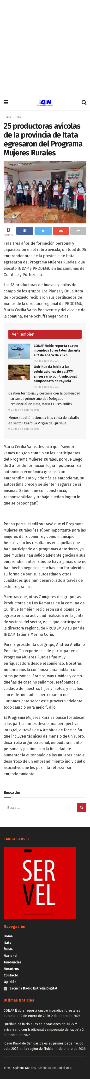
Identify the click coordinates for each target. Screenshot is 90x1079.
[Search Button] (81, 807)
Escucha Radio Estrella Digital (30, 988)
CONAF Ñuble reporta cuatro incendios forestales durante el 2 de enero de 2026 (57, 350)
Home (7, 117)
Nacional (10, 956)
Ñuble (8, 949)
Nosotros (11, 969)
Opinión (10, 982)
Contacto (11, 975)
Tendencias (13, 962)
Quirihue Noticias (24, 1068)
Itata (18, 117)
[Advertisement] (45, 47)
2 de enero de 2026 (46, 361)
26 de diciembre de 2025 (23, 409)
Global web (64, 1068)
